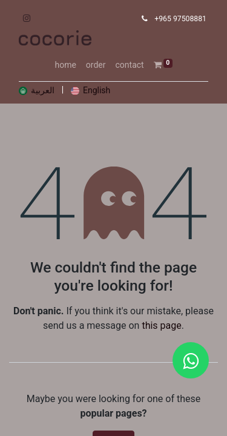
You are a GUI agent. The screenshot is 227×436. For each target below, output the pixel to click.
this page (161, 325)
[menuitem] (65, 65)
